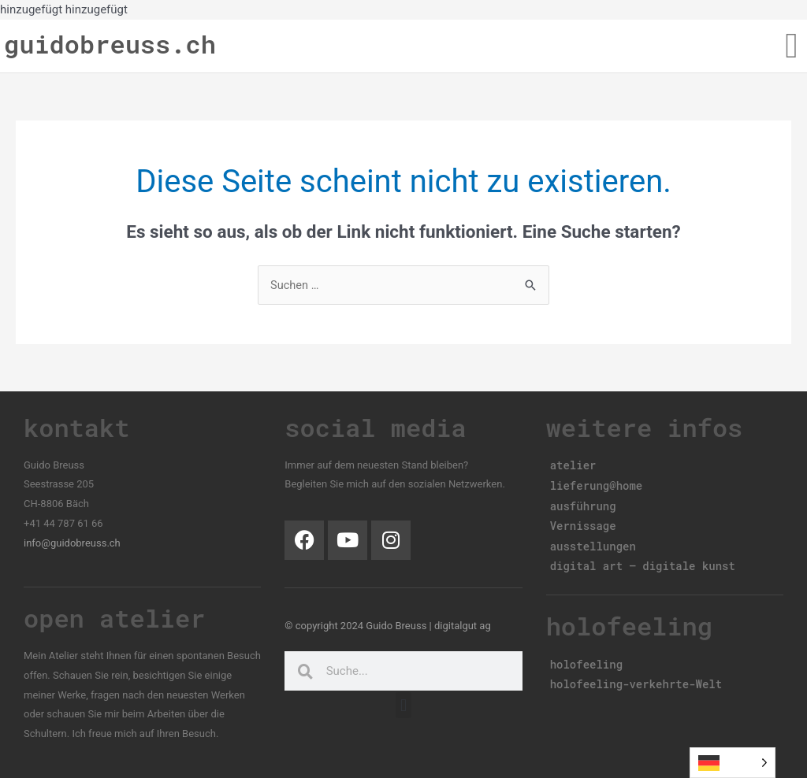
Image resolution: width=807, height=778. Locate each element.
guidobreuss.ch (110, 44)
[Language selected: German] (732, 762)
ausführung (583, 502)
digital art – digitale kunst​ (642, 559)
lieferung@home (596, 483)
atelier (573, 465)
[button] (791, 46)
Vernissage (583, 521)
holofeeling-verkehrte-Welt (636, 675)
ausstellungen (593, 540)
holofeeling (586, 656)
